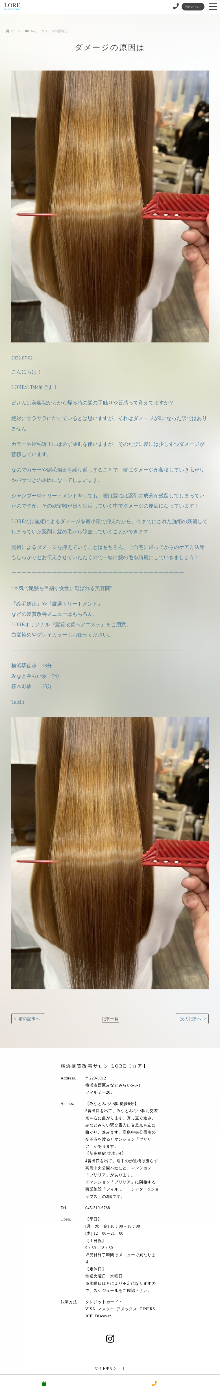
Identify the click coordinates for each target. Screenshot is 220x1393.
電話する (165, 1383)
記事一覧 (110, 1018)
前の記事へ (29, 1018)
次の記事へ (190, 1018)
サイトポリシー (107, 1368)
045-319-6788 (97, 1208)
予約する (54, 1383)
